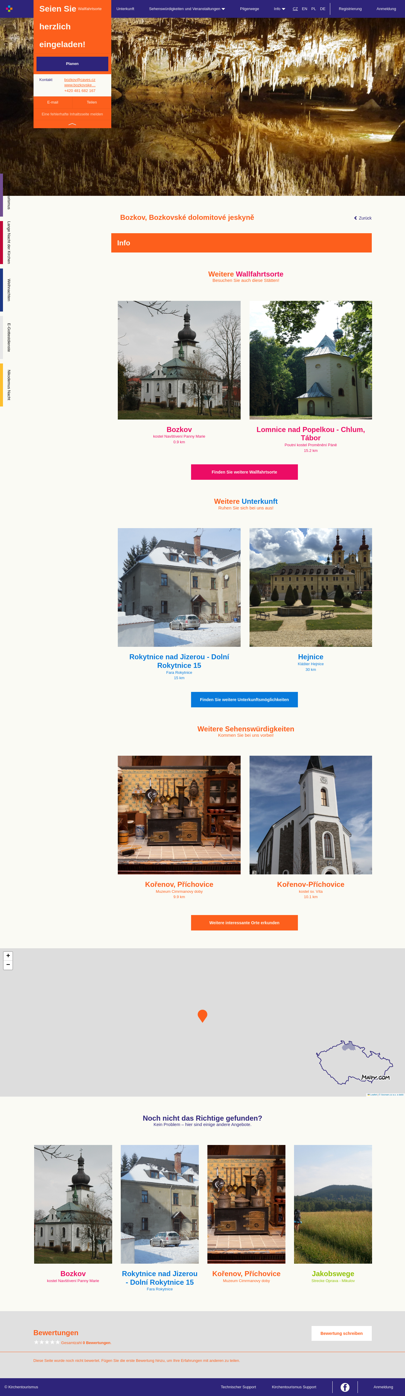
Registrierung (350, 9)
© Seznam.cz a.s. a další (391, 1094)
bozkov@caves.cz (80, 79)
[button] (202, 1016)
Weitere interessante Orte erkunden (244, 922)
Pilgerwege (249, 9)
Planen (72, 63)
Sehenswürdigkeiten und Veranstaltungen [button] (187, 9)
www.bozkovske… (80, 85)
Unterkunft (125, 9)
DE (322, 9)
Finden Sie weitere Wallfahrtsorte (244, 472)
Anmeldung (386, 9)
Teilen (92, 102)
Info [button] (279, 9)
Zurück (363, 218)
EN (304, 9)
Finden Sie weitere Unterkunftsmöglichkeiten (244, 699)
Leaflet (372, 1094)
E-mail (52, 102)
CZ (295, 9)
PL (313, 9)
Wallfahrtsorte (90, 9)
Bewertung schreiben (341, 1333)
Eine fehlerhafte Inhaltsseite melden (72, 114)
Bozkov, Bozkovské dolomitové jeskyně (187, 217)
